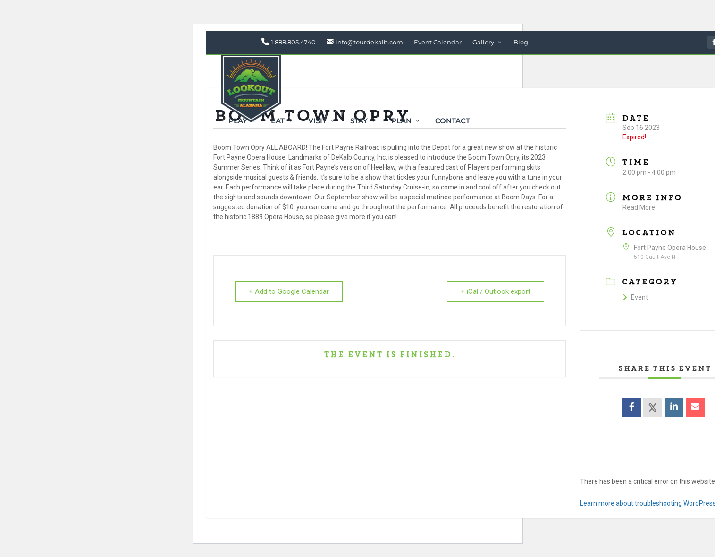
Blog (520, 42)
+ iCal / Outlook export (495, 291)
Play (237, 121)
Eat (278, 121)
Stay (359, 121)
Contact (452, 121)
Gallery (483, 42)
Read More (638, 207)
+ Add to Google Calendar (289, 291)
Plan (401, 121)
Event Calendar (438, 42)
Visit (317, 121)
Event (635, 297)
